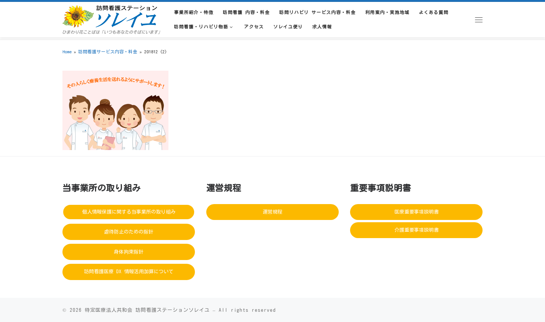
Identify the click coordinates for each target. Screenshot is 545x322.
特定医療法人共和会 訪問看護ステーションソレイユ (147, 310)
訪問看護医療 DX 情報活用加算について (128, 271)
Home (67, 52)
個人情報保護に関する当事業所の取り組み (129, 211)
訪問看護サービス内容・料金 (107, 52)
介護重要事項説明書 (416, 230)
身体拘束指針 (128, 251)
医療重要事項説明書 (416, 211)
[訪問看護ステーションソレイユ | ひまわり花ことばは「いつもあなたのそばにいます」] (109, 15)
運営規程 (272, 211)
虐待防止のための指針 (128, 231)
